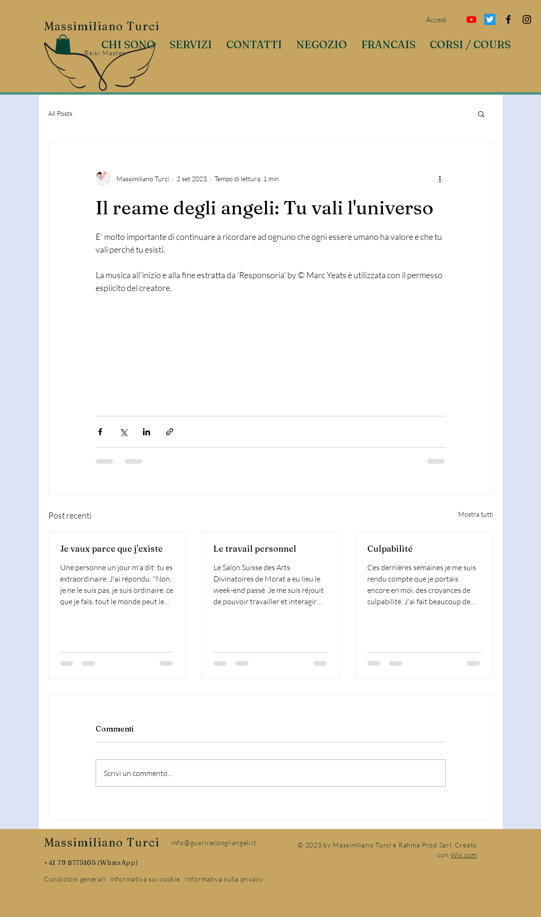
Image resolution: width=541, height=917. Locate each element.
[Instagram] (526, 19)
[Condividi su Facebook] (100, 431)
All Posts (60, 113)
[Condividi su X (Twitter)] (123, 431)
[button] (63, 44)
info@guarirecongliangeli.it (214, 842)
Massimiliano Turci (102, 26)
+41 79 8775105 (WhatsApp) (91, 862)
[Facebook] (508, 19)
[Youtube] (471, 19)
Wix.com (464, 855)
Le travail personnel (254, 548)
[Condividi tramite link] (169, 431)
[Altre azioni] (440, 178)
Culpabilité (390, 548)
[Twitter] (490, 19)
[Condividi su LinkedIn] (146, 431)
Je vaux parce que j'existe (111, 548)
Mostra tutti (475, 514)
